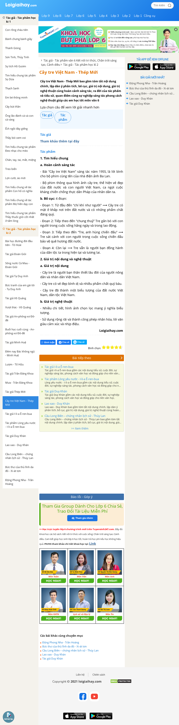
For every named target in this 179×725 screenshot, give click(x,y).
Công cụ (149, 16)
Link (92, 543)
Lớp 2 (126, 16)
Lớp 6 (80, 16)
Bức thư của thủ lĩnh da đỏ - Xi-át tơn (64, 646)
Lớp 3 (115, 16)
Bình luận (48, 342)
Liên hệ (80, 675)
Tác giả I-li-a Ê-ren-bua (58, 367)
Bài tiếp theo (97, 358)
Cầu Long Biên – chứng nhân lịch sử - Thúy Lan (74, 416)
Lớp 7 (69, 16)
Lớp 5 (92, 16)
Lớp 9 (46, 16)
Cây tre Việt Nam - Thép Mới (68, 72)
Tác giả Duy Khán (55, 391)
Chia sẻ (64, 342)
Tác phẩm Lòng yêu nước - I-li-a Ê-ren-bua (71, 379)
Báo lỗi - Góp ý (81, 497)
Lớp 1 (138, 16)
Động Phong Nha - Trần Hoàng (60, 642)
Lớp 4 (103, 16)
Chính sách (98, 675)
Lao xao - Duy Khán (57, 404)
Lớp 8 (57, 16)
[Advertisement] (81, 461)
